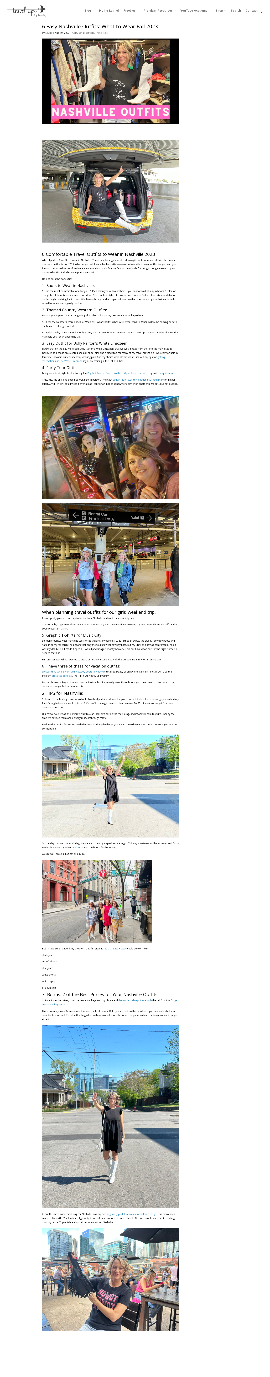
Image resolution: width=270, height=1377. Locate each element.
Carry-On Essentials (83, 32)
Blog (87, 11)
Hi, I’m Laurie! (109, 11)
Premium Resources (158, 11)
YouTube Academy (193, 11)
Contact (252, 11)
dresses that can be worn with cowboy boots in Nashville (74, 671)
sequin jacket (167, 373)
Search (236, 11)
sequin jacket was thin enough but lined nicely (138, 379)
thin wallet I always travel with (135, 1000)
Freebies (129, 11)
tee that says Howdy (115, 948)
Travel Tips (101, 32)
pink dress (77, 847)
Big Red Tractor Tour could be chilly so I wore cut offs (117, 373)
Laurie (48, 32)
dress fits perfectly (62, 675)
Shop (219, 11)
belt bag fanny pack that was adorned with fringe (129, 1214)
